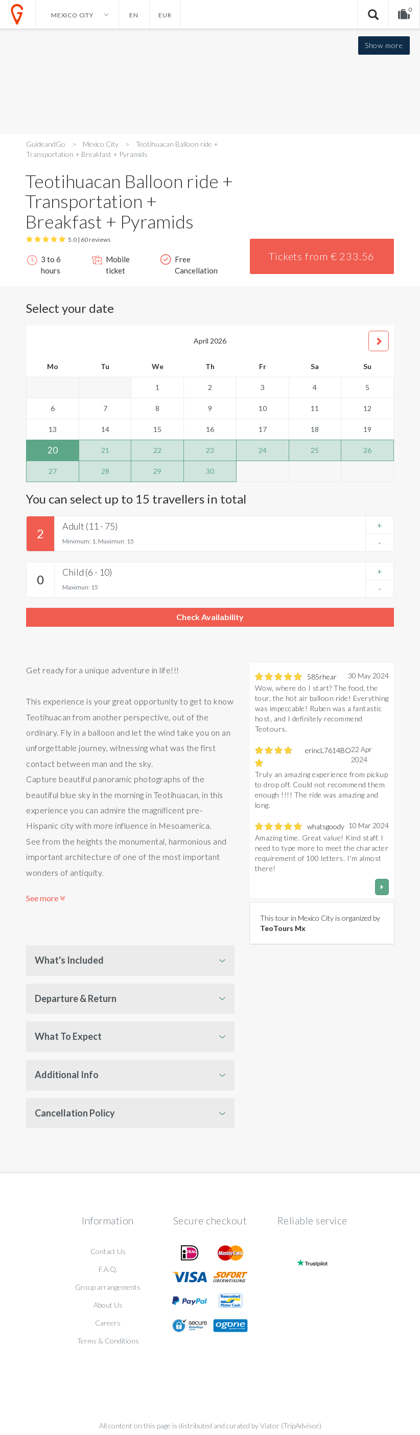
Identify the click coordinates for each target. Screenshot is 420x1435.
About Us (108, 1305)
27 (53, 471)
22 (157, 450)
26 (367, 450)
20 (53, 450)
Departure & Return (75, 998)
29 (157, 471)
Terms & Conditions (108, 1340)
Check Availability (210, 617)
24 (263, 450)
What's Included (69, 960)
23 (210, 450)
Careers (108, 1322)
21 (105, 450)
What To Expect (68, 1036)
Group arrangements (108, 1287)
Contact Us (108, 1251)
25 (315, 450)
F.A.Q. (108, 1269)
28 (105, 471)
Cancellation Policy (75, 1113)
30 (210, 471)
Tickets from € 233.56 (322, 256)
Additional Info (67, 1074)
